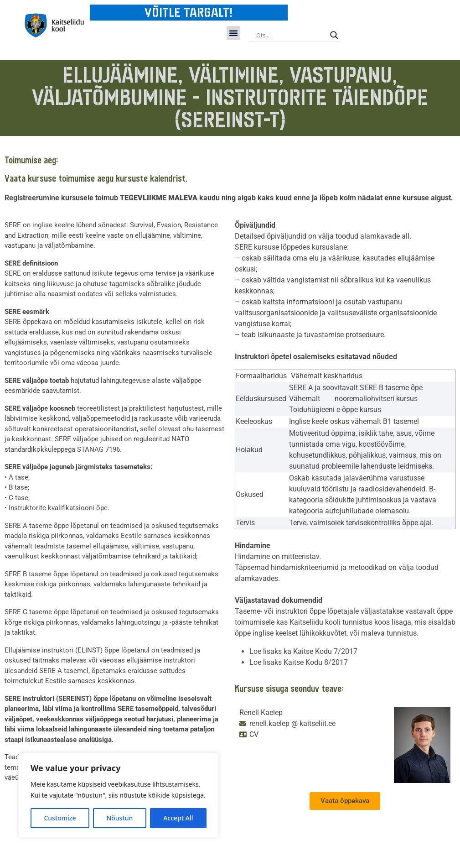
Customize (60, 818)
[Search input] (291, 35)
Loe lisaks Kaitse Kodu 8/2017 (298, 662)
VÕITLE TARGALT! (189, 12)
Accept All (178, 818)
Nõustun (119, 818)
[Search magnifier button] (334, 35)
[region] (118, 795)
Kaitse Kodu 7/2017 (325, 651)
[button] (233, 33)
